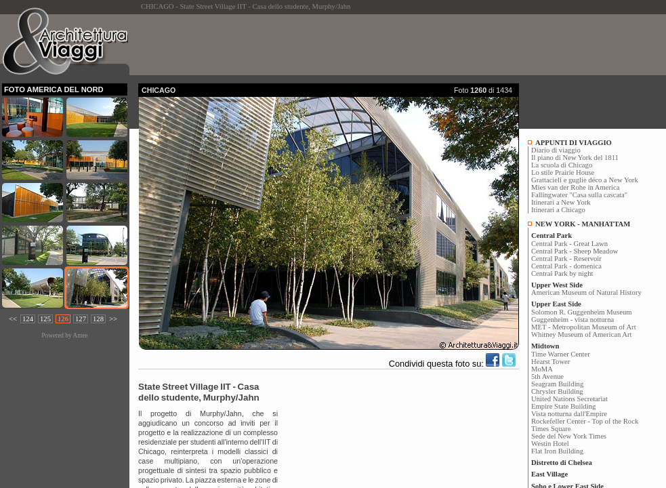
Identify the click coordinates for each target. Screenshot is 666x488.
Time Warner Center (560, 354)
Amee (79, 335)
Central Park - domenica (566, 266)
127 (80, 319)
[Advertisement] (384, 44)
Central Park (551, 235)
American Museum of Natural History (586, 292)
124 (27, 319)
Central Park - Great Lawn (569, 243)
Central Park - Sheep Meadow (574, 251)
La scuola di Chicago (561, 165)
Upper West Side (557, 285)
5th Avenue (547, 376)
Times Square (551, 428)
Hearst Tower (550, 361)
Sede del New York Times (568, 436)
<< (13, 319)
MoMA (542, 369)
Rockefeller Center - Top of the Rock (584, 421)
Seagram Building (557, 384)
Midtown (545, 346)
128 (98, 319)
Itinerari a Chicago (558, 210)
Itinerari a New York (561, 202)
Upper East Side (556, 304)
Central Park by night (562, 273)
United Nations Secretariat (569, 399)
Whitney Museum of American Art (581, 334)
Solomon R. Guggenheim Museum (581, 312)
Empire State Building (563, 406)
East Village (549, 474)
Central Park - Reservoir (566, 258)
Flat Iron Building (557, 451)
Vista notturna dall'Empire (569, 414)
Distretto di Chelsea (561, 462)
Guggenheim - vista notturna (572, 319)
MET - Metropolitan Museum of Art (583, 327)
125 (45, 319)
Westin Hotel (550, 443)
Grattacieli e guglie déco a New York (584, 180)
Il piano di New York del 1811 (575, 157)
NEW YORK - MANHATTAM (582, 224)
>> (113, 319)
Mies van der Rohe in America (575, 187)
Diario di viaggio (556, 150)
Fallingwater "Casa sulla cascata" (579, 195)
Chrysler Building (557, 391)
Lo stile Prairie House (562, 172)
